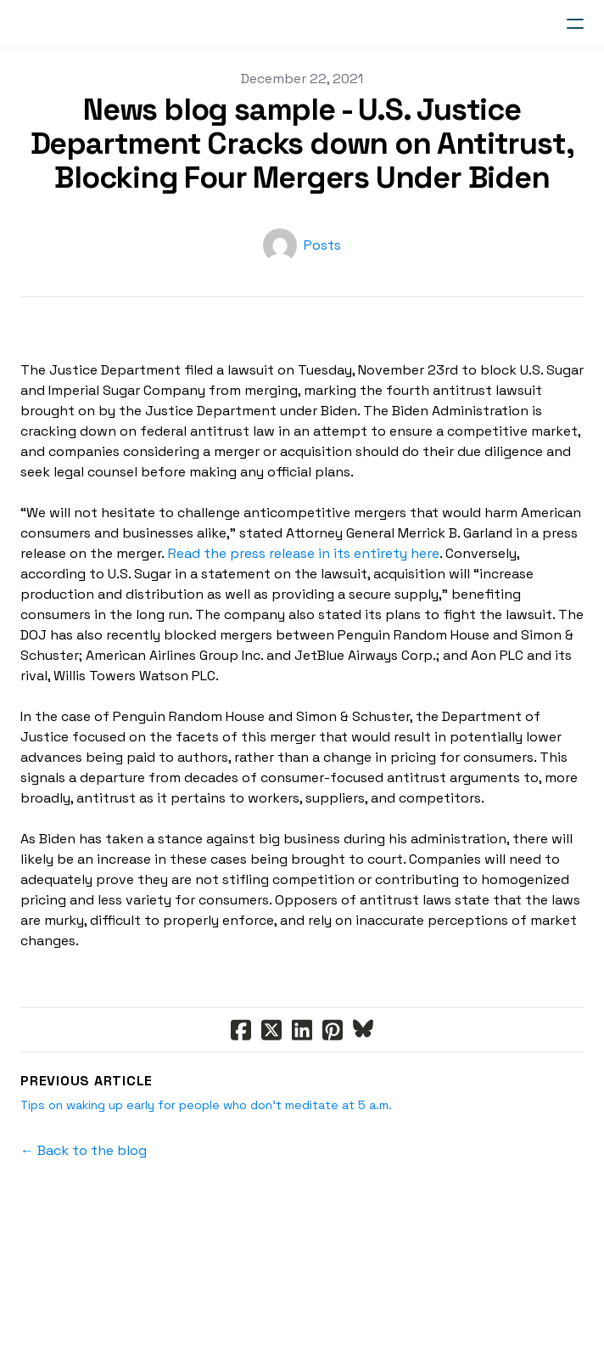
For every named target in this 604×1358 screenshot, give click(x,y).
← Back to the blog (83, 1150)
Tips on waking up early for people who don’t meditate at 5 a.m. (206, 1105)
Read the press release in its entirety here (303, 553)
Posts (322, 245)
